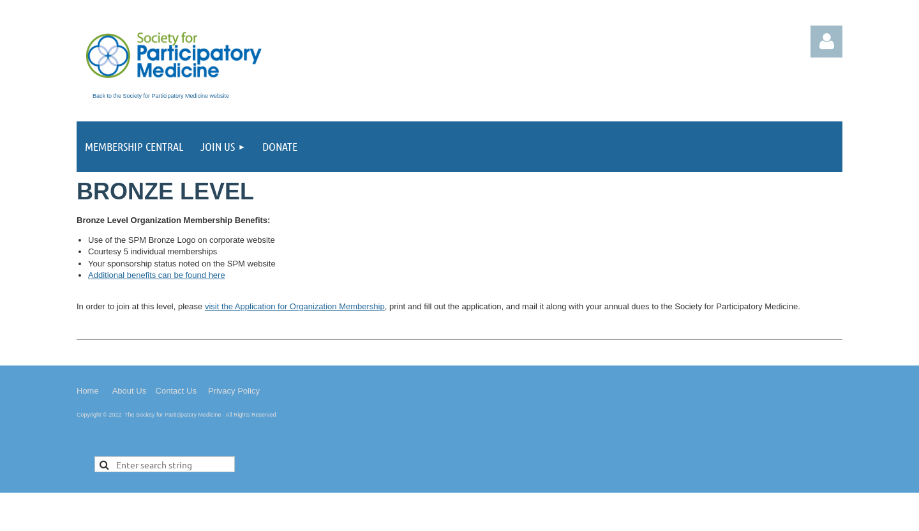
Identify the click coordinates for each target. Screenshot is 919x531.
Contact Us (176, 391)
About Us (129, 391)
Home (88, 391)
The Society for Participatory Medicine (172, 415)
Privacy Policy (234, 391)
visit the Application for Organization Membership (295, 306)
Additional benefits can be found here (156, 275)
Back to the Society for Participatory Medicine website (161, 96)
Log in (826, 42)
